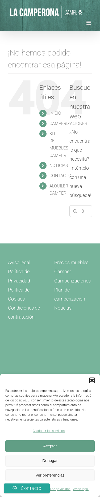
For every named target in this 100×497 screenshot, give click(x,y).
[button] (92, 380)
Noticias (63, 308)
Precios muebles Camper (71, 267)
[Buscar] (75, 211)
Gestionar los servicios (49, 431)
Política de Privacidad (19, 276)
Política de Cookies (19, 294)
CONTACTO (60, 175)
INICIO (55, 113)
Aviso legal (81, 489)
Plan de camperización (69, 294)
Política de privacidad (55, 489)
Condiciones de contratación (24, 312)
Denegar (50, 460)
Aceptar (50, 446)
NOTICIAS (58, 165)
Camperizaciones (72, 281)
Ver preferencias (49, 475)
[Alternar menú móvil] (89, 22)
